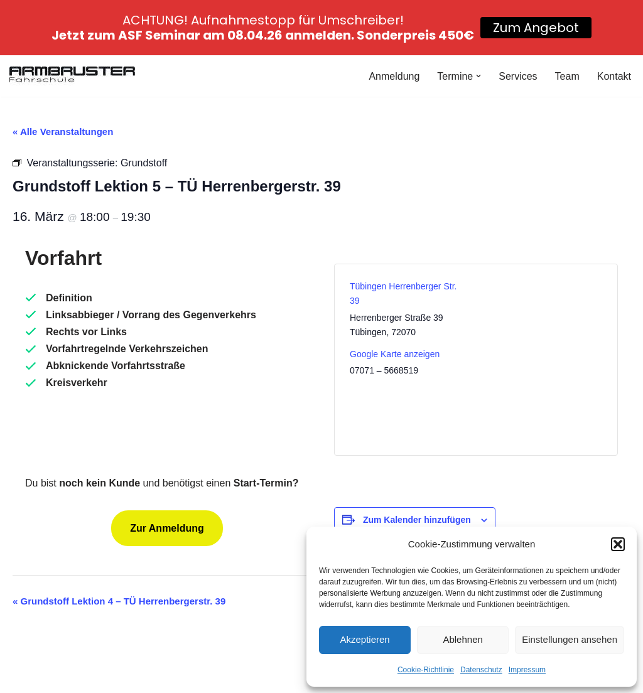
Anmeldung (394, 76)
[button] (618, 544)
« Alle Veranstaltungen (63, 131)
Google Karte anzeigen (395, 354)
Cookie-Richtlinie (425, 669)
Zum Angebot (536, 27)
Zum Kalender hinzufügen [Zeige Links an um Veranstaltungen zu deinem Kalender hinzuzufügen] (417, 520)
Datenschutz (481, 669)
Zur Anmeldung (167, 528)
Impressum (527, 669)
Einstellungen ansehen (569, 639)
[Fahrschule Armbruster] (72, 76)
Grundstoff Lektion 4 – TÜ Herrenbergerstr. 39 (119, 601)
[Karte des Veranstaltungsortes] (540, 359)
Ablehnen (462, 639)
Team (567, 76)
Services (518, 76)
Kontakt (614, 76)
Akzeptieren (364, 639)
